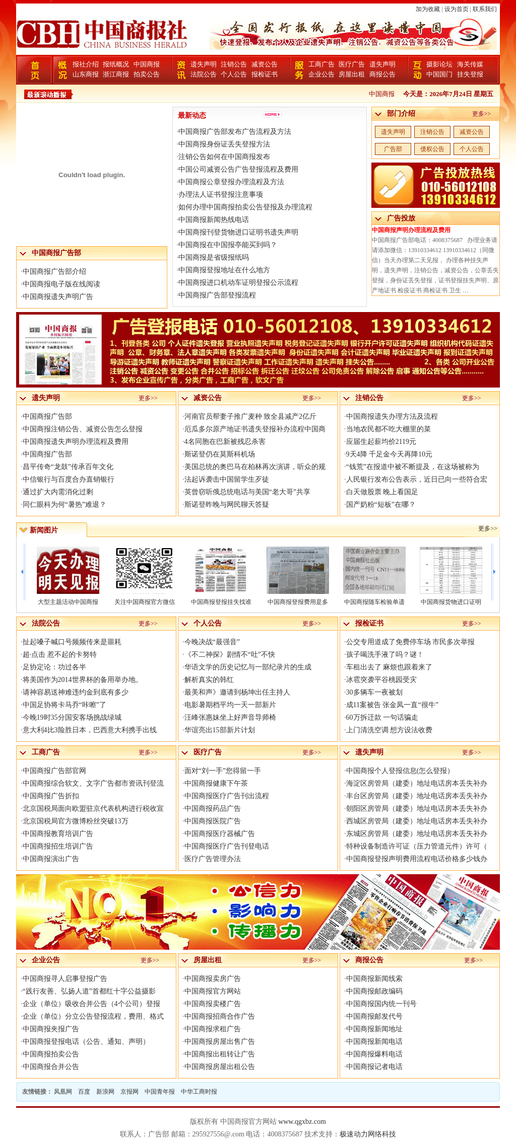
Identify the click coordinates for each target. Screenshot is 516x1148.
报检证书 (264, 74)
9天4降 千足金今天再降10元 (389, 454)
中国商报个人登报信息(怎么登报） (400, 771)
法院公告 (203, 74)
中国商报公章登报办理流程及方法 (231, 182)
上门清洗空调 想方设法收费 (389, 730)
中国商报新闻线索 (374, 978)
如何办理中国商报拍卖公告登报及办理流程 (245, 207)
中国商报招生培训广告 (58, 846)
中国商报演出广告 (51, 859)
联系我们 (485, 9)
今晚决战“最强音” (212, 642)
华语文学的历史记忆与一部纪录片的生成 (247, 667)
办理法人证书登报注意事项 (220, 194)
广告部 (393, 148)
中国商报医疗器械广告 (219, 833)
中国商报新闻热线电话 (213, 219)
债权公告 (432, 148)
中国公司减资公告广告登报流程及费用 (238, 169)
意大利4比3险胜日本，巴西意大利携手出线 (90, 730)
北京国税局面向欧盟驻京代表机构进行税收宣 (93, 808)
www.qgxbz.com (302, 1121)
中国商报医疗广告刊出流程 (226, 796)
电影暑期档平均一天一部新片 (230, 705)
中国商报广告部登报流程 (217, 295)
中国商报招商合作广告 (219, 1016)
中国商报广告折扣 (51, 796)
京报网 (129, 1091)
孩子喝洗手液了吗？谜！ (385, 654)
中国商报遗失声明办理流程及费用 (75, 441)
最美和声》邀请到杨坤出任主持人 (237, 692)
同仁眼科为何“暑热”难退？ (64, 504)
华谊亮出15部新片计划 (219, 730)
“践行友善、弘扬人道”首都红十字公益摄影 (89, 991)
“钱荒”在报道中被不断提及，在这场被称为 (412, 467)
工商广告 (321, 64)
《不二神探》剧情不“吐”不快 (229, 654)
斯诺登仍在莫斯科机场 (219, 454)
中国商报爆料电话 (374, 1054)
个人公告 (234, 74)
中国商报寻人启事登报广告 (65, 978)
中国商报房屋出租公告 (219, 1066)
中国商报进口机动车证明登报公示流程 (238, 282)
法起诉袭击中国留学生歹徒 (226, 479)
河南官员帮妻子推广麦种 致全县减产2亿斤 (250, 416)
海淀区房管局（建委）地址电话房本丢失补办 (416, 783)
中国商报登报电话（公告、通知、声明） (86, 1041)
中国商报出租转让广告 (219, 1054)
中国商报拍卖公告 (51, 1054)
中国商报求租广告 (212, 1029)
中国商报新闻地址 (374, 1029)
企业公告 (321, 74)
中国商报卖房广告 (212, 978)
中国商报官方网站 (212, 991)
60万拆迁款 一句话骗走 (382, 717)
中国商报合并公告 (51, 1066)
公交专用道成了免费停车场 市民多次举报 (410, 642)
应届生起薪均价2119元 (381, 441)
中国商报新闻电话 (374, 1041)
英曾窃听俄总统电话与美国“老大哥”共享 (247, 492)
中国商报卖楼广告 (212, 1004)
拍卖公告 (147, 74)
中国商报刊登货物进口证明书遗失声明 (238, 232)
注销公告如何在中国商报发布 (224, 157)
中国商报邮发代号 (374, 1016)
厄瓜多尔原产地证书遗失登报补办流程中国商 (255, 429)
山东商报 (86, 74)
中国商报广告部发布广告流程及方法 (234, 131)
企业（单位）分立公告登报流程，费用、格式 (93, 1016)
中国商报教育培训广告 (58, 833)
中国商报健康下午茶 (216, 783)
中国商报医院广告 (212, 821)
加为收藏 (428, 9)
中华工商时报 (199, 1091)
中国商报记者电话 (374, 1066)
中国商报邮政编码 (374, 991)
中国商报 (147, 64)
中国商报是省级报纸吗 (213, 257)
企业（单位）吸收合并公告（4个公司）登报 (91, 1004)
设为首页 (456, 9)
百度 (84, 1091)
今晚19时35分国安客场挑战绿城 (72, 717)
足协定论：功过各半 (54, 667)
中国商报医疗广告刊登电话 (226, 846)
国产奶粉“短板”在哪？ (381, 504)
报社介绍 (86, 64)
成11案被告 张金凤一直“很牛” (392, 705)
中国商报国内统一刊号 (381, 1004)
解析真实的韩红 (209, 679)
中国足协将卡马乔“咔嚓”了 (64, 705)
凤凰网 (63, 1091)
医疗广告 (352, 64)
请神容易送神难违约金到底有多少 (75, 692)
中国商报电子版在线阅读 (61, 284)
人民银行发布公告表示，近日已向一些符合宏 (416, 479)
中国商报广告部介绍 (54, 271)
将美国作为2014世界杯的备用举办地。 (83, 679)
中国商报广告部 (47, 416)
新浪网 (105, 1091)
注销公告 (234, 64)
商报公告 (382, 74)
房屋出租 (352, 74)
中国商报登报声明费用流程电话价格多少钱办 (416, 859)
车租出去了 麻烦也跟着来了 (389, 667)
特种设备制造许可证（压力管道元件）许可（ (416, 846)
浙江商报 (116, 74)
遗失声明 (203, 64)
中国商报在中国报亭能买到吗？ (227, 245)
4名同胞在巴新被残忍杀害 (225, 441)
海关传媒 (470, 64)
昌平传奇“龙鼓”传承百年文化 (68, 467)
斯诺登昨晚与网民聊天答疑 (226, 504)
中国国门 (439, 74)
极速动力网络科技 (368, 1134)
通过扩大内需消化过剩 (58, 492)
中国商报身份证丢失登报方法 (224, 144)
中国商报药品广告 (212, 808)
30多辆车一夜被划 (374, 692)
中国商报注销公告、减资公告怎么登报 (83, 429)
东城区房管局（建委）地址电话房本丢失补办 (416, 833)
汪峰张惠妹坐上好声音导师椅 (230, 717)
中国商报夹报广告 (51, 1029)
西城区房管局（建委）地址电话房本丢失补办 (416, 821)
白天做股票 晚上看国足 (382, 492)
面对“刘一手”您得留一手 (222, 771)
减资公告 (264, 64)
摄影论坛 (439, 64)
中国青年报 (160, 1091)
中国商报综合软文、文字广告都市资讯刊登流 (93, 783)
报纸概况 (116, 64)
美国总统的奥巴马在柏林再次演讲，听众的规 (255, 467)
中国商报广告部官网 (54, 771)
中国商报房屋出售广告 (219, 1041)
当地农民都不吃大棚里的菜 (388, 429)
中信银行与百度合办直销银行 (68, 479)
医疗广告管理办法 (212, 859)
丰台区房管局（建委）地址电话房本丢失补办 (416, 796)
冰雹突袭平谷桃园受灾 (381, 679)
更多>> (481, 113)
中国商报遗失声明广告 (58, 296)
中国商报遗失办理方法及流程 (392, 416)
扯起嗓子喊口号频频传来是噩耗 (72, 642)
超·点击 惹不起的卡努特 (60, 654)
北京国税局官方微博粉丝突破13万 (75, 821)
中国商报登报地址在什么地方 (224, 270)
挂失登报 (470, 74)
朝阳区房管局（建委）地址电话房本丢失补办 (416, 808)
